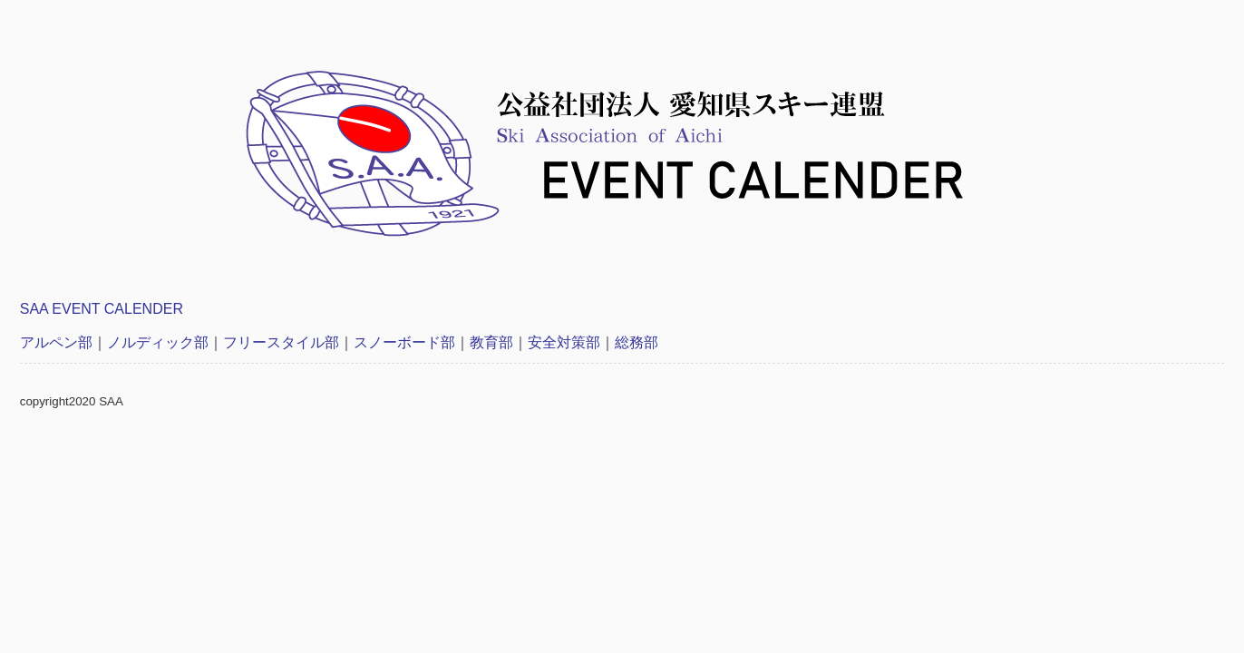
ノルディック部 (158, 342)
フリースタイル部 (281, 342)
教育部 (491, 342)
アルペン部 (56, 342)
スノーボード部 (404, 342)
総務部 (636, 342)
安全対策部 (564, 342)
